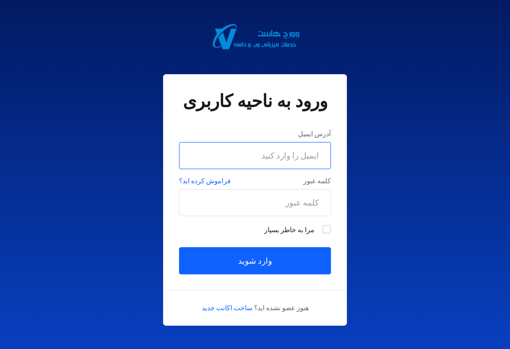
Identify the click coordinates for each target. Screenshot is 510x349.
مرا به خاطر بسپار (297, 229)
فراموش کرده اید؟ (205, 181)
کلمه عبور (317, 181)
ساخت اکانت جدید (227, 308)
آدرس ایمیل (314, 134)
